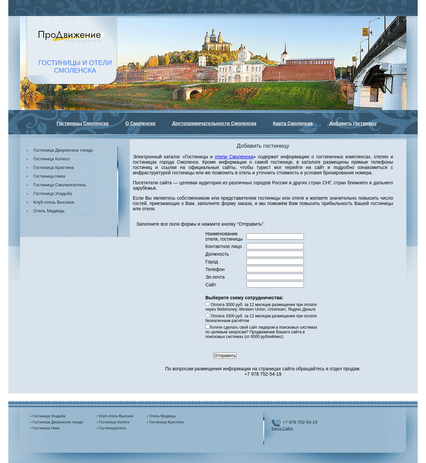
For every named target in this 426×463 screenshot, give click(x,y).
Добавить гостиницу (353, 123)
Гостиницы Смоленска (82, 123)
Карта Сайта (282, 428)
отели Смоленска (234, 156)
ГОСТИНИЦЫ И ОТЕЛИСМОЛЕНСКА (75, 66)
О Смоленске (140, 123)
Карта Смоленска (293, 123)
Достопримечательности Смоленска (214, 123)
